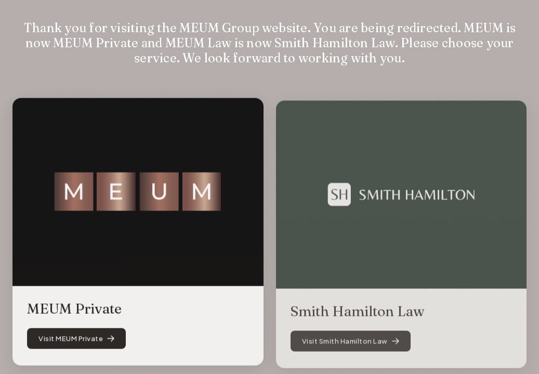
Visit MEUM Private (76, 340)
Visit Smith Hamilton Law (350, 345)
